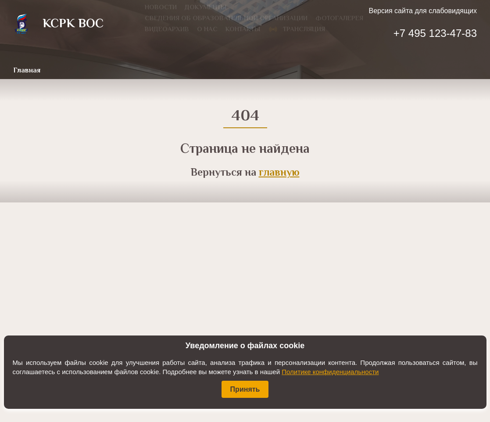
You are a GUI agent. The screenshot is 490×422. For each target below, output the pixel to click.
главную (279, 173)
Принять (245, 389)
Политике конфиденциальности (330, 371)
